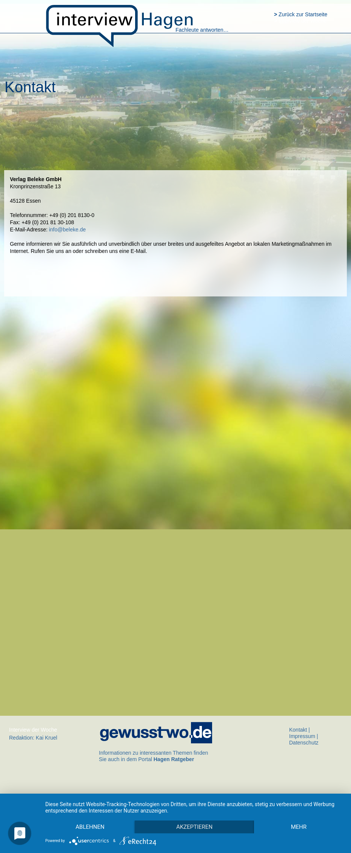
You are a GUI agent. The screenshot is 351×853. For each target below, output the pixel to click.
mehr (299, 827)
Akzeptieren (194, 827)
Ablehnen (89, 827)
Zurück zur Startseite (300, 14)
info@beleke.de (67, 229)
